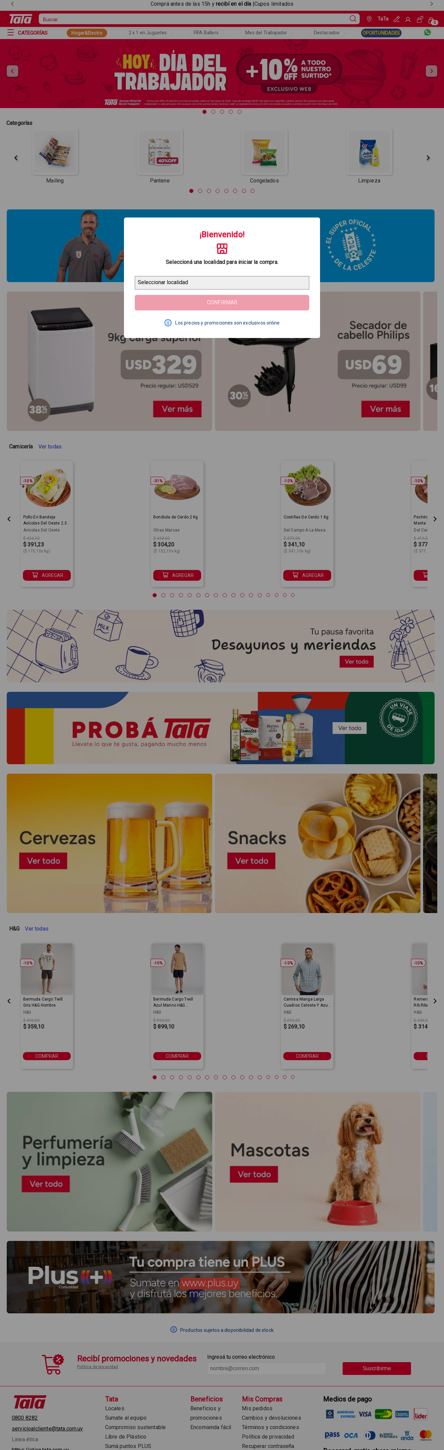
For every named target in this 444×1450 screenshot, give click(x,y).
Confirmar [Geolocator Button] (222, 302)
